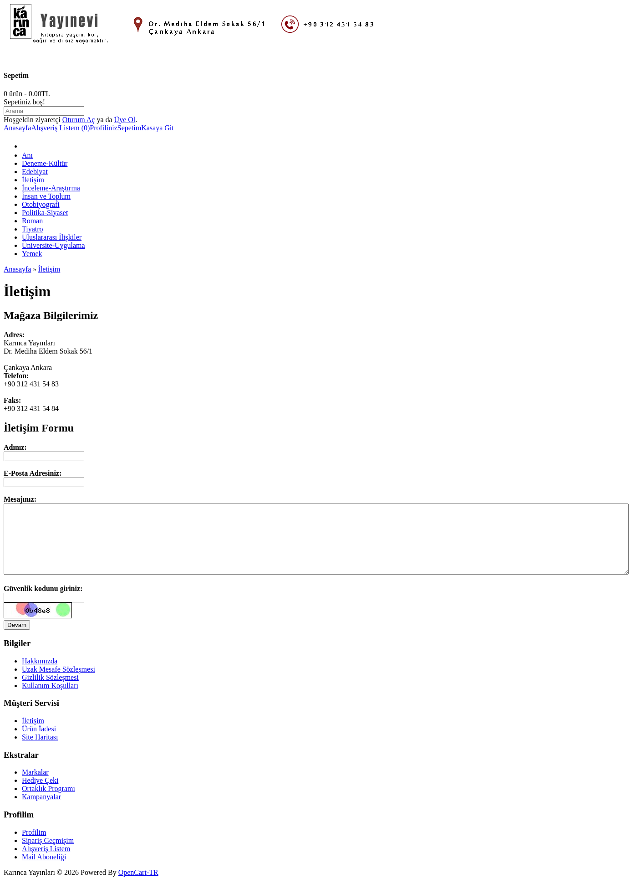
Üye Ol (125, 119)
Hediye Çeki (40, 794)
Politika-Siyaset (45, 212)
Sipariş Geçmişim (48, 854)
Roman (32, 221)
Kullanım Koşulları (50, 699)
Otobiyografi (41, 204)
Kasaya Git (157, 128)
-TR (152, 886)
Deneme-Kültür (44, 163)
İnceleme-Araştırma (51, 188)
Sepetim (129, 128)
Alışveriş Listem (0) (60, 128)
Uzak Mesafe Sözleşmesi (58, 683)
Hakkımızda (39, 674)
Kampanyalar (41, 810)
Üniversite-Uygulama (53, 245)
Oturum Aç (78, 119)
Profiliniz (103, 128)
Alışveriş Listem (46, 862)
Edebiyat (35, 171)
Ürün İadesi (39, 742)
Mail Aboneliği (44, 870)
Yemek (32, 253)
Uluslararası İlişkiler (51, 237)
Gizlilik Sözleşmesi (50, 691)
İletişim (33, 180)
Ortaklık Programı (48, 802)
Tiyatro (32, 229)
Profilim (34, 846)
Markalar (35, 786)
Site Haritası (40, 751)
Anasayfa (17, 128)
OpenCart (132, 886)
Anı (27, 155)
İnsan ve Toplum (46, 196)
